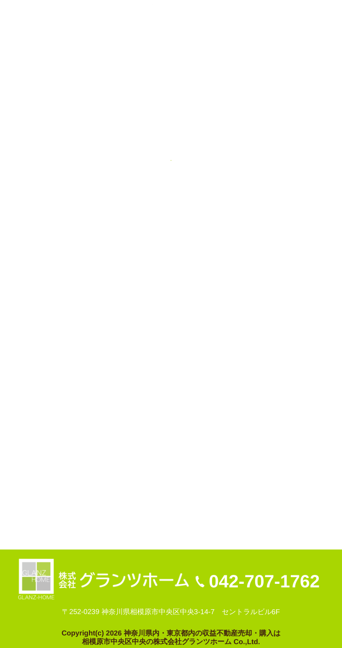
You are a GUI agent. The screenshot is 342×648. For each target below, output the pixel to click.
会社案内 (84, 514)
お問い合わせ (131, 514)
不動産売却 (41, 514)
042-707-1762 (264, 581)
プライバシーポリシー (199, 514)
